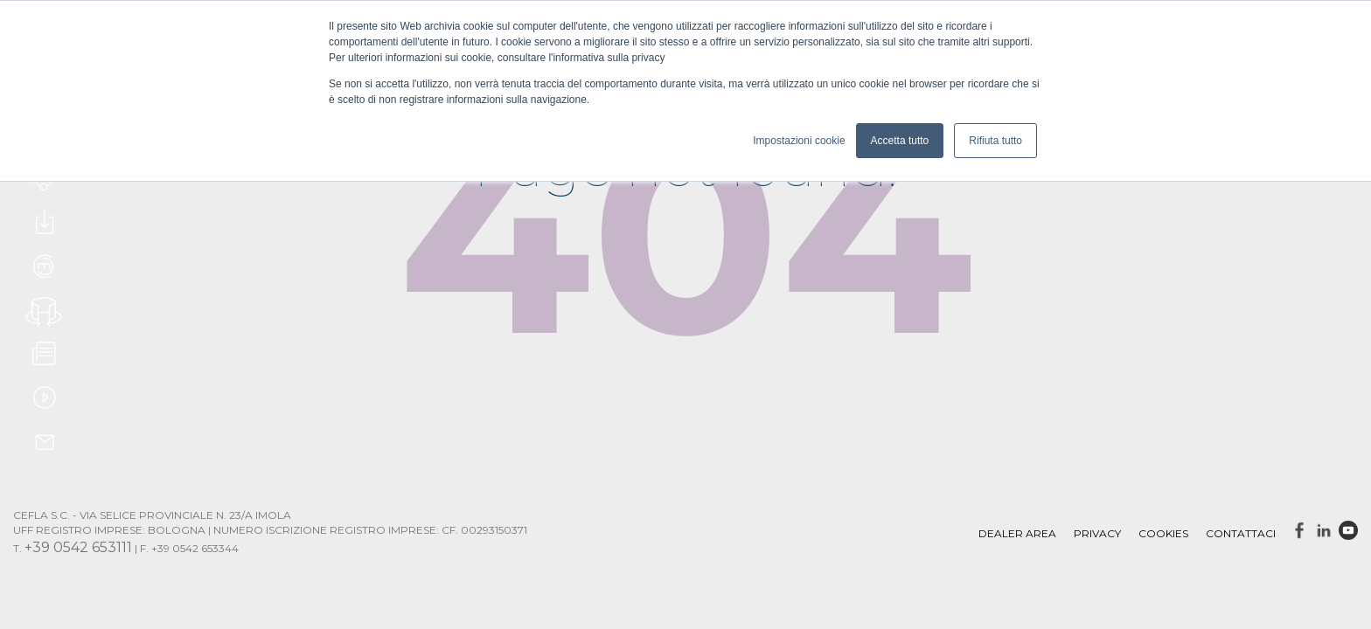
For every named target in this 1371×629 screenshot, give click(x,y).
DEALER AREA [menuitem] (1017, 533)
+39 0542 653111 (78, 547)
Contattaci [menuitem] (1241, 533)
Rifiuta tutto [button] (995, 141)
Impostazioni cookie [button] (799, 141)
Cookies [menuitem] (1163, 533)
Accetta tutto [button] (900, 141)
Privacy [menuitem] (1097, 533)
